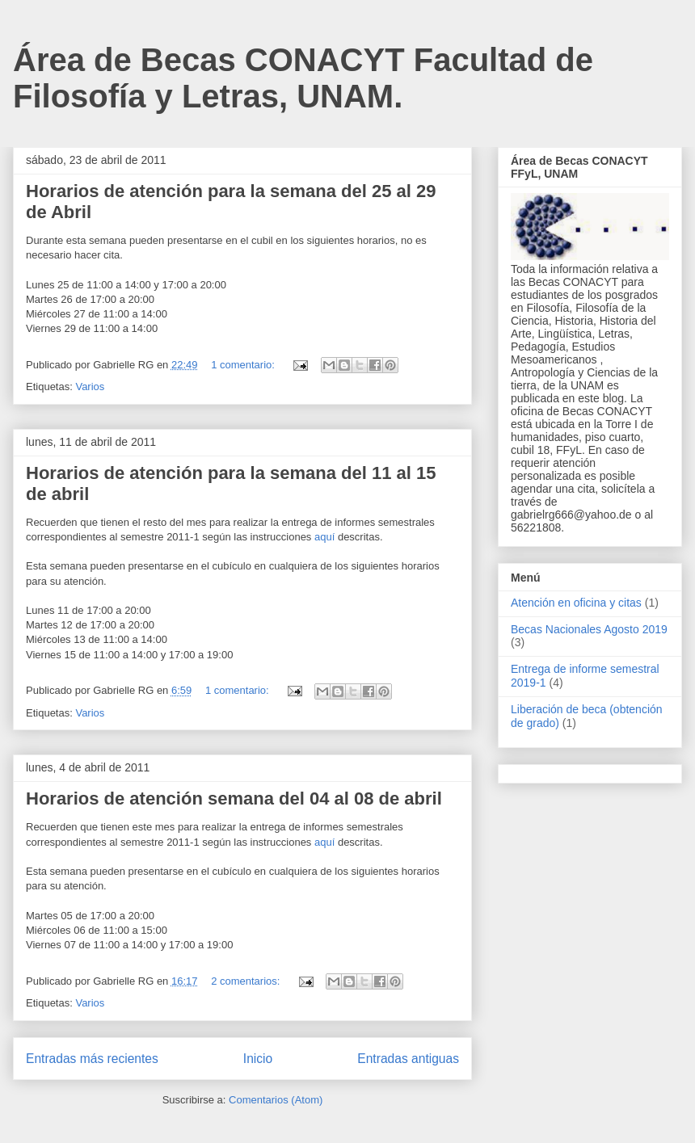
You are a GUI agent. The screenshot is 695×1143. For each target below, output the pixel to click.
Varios (89, 386)
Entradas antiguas (408, 1058)
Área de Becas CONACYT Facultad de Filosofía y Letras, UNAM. (303, 78)
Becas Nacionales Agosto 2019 (589, 629)
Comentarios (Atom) (275, 1100)
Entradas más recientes (92, 1058)
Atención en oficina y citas (576, 602)
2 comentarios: (247, 981)
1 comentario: (244, 365)
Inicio (257, 1058)
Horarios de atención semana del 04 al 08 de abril (234, 798)
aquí (324, 537)
